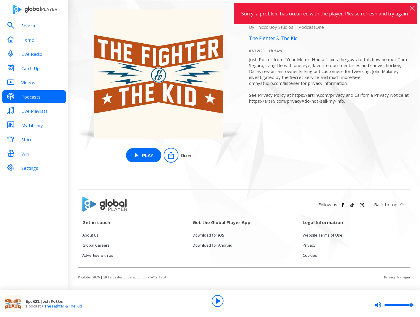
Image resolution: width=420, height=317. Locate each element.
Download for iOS (208, 235)
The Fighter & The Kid (63, 306)
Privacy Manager (397, 277)
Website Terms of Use (322, 235)
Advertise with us (97, 255)
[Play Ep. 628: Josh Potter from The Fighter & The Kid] (143, 155)
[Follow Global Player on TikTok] (352, 207)
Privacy (309, 245)
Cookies (310, 255)
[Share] (177, 155)
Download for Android (212, 245)
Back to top (390, 204)
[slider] (394, 305)
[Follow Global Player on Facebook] (343, 207)
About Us (90, 235)
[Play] (217, 301)
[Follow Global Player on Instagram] (362, 207)
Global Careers (96, 245)
